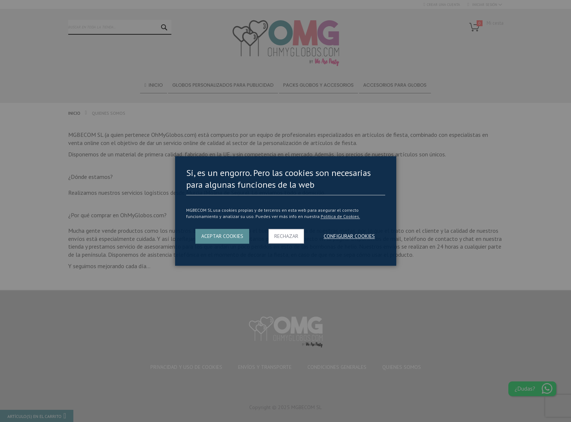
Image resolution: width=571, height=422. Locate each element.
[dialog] (285, 211)
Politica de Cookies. (340, 216)
